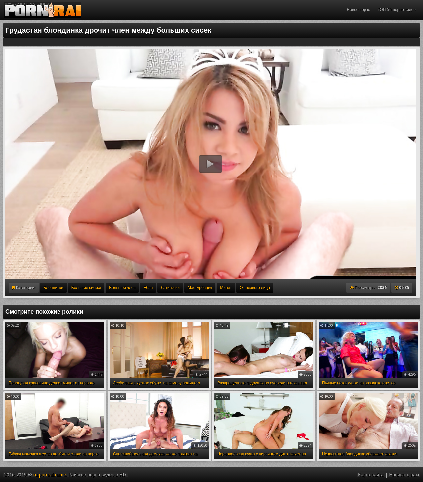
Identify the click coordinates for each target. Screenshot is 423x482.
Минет (226, 287)
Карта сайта (371, 474)
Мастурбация (200, 287)
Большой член (122, 287)
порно (93, 474)
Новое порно (358, 9)
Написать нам (404, 474)
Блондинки (53, 287)
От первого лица (255, 287)
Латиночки (170, 287)
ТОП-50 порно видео (397, 9)
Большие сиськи (86, 287)
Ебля (148, 287)
